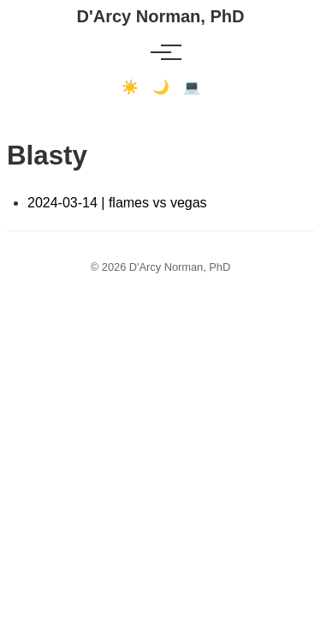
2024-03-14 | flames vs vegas (117, 202)
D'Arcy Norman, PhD (161, 16)
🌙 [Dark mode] (160, 87)
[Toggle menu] (161, 52)
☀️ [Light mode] (130, 87)
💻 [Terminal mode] (191, 87)
